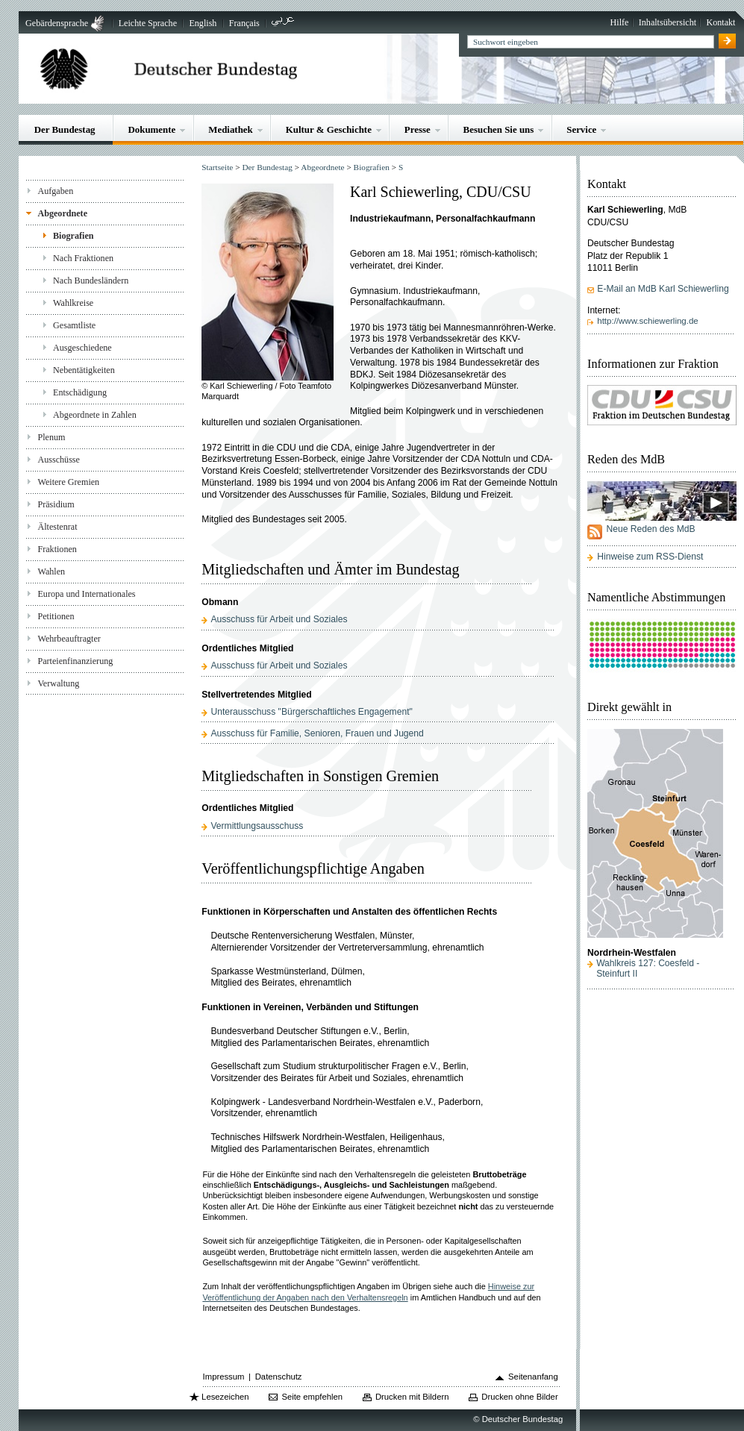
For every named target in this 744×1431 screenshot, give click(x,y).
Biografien (73, 236)
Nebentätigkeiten (84, 370)
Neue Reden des (650, 529)
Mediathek (230, 129)
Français (244, 23)
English (202, 23)
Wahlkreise (73, 303)
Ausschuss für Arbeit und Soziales (278, 619)
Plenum (51, 437)
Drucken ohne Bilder (519, 1396)
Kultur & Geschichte (329, 129)
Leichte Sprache (148, 23)
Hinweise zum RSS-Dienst (650, 556)
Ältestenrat (57, 527)
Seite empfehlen (312, 1396)
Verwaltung (58, 683)
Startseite (217, 167)
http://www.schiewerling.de (647, 320)
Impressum (224, 1376)
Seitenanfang (533, 1376)
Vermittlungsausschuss (256, 826)
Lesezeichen (224, 1396)
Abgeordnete (62, 213)
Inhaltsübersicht (667, 22)
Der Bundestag (65, 129)
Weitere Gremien (68, 482)
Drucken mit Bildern (412, 1396)
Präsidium (55, 504)
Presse (417, 129)
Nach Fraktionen (83, 258)
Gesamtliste (74, 325)
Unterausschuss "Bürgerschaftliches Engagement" (311, 712)
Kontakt (720, 22)
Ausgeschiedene (82, 347)
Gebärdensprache (56, 23)
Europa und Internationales (86, 594)
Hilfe (619, 22)
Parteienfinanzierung (75, 661)
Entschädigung (80, 392)
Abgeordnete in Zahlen (95, 415)
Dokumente (151, 129)
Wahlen (51, 571)
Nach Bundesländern (90, 280)
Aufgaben (55, 191)
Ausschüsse (58, 459)
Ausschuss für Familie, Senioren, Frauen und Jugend (316, 733)
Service (581, 129)
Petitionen (55, 616)
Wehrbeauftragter (68, 638)
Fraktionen (56, 549)
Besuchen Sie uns (498, 129)
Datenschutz (278, 1376)
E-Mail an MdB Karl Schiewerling (662, 289)
